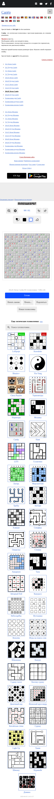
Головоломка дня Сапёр (13, 98)
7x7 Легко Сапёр (10, 71)
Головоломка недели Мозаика (15, 149)
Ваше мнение (18, 161)
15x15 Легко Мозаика (12, 132)
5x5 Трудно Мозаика (12, 115)
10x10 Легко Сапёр (11, 77)
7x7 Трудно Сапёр (11, 74)
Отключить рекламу (7, 199)
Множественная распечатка (18, 164)
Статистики (41, 164)
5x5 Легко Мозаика (11, 112)
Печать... (28, 302)
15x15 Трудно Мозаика (12, 136)
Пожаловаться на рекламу (23, 199)
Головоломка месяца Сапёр (14, 105)
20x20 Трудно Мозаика (12, 142)
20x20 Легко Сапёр (11, 91)
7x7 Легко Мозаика (11, 118)
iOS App (16, 176)
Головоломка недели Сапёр (14, 101)
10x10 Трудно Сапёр (12, 81)
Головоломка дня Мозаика (14, 146)
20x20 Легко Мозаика (12, 139)
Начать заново (14, 302)
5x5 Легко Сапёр (10, 64)
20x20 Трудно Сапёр (12, 95)
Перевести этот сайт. (9, 25)
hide (41, 321)
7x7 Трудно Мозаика (12, 122)
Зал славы (32, 164)
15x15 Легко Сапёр (11, 84)
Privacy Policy (27, 168)
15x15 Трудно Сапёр (12, 88)
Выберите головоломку (32, 161)
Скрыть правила (47, 59)
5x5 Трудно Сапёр (11, 67)
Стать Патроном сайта (26, 157)
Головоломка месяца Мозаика (15, 153)
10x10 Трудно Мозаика (12, 129)
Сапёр (6, 12)
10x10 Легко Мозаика (12, 125)
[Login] (3, 4)
